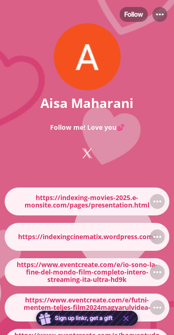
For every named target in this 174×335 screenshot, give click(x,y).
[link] (87, 201)
